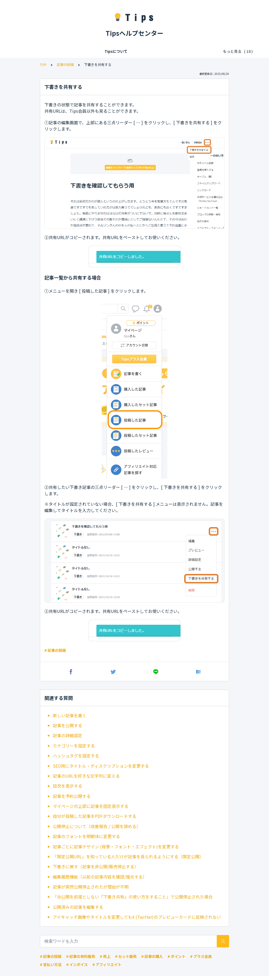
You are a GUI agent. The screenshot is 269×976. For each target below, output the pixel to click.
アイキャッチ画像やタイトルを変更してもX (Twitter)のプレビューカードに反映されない (137, 917)
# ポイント (176, 956)
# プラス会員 (201, 956)
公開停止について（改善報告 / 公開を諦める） (97, 826)
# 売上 (105, 956)
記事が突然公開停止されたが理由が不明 (90, 887)
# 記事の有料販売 (80, 956)
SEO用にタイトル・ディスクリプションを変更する (101, 766)
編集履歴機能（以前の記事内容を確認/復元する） (100, 877)
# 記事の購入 (152, 956)
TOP (43, 64)
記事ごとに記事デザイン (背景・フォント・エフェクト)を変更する (116, 846)
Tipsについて (46, 51)
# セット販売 (126, 956)
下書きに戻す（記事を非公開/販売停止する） (95, 866)
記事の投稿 (65, 64)
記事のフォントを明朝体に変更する (86, 836)
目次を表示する (67, 786)
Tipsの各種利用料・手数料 (126, 51)
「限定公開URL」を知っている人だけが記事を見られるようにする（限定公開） (128, 856)
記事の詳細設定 (67, 735)
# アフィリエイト (106, 964)
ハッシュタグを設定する (76, 755)
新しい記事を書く (69, 715)
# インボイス (77, 964)
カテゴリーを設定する (74, 745)
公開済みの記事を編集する (78, 907)
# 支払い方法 (50, 964)
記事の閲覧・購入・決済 (176, 51)
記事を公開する (67, 725)
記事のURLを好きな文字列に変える (86, 776)
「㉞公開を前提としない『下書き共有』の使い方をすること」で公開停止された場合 (133, 897)
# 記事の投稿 (55, 650)
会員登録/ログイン (81, 51)
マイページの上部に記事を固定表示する (90, 806)
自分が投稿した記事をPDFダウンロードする (94, 816)
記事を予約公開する (72, 796)
